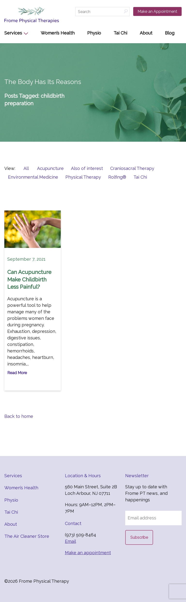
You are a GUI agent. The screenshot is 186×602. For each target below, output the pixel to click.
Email (70, 541)
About (146, 32)
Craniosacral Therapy (132, 168)
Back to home (18, 416)
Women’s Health (58, 32)
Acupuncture (50, 168)
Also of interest (87, 168)
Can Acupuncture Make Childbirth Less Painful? (29, 279)
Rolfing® (117, 177)
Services (13, 32)
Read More (17, 373)
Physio (94, 32)
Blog (169, 32)
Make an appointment (88, 552)
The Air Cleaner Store (26, 536)
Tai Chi (120, 32)
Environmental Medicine (33, 177)
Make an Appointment (157, 11)
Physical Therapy (83, 177)
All (26, 168)
